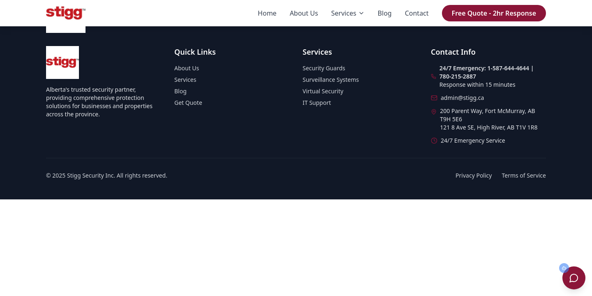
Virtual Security (323, 91)
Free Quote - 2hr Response (494, 13)
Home (267, 13)
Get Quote (188, 102)
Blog (385, 13)
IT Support (317, 102)
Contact (417, 13)
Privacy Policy (474, 175)
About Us (304, 13)
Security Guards (324, 68)
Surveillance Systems (331, 79)
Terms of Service (524, 175)
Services (348, 13)
